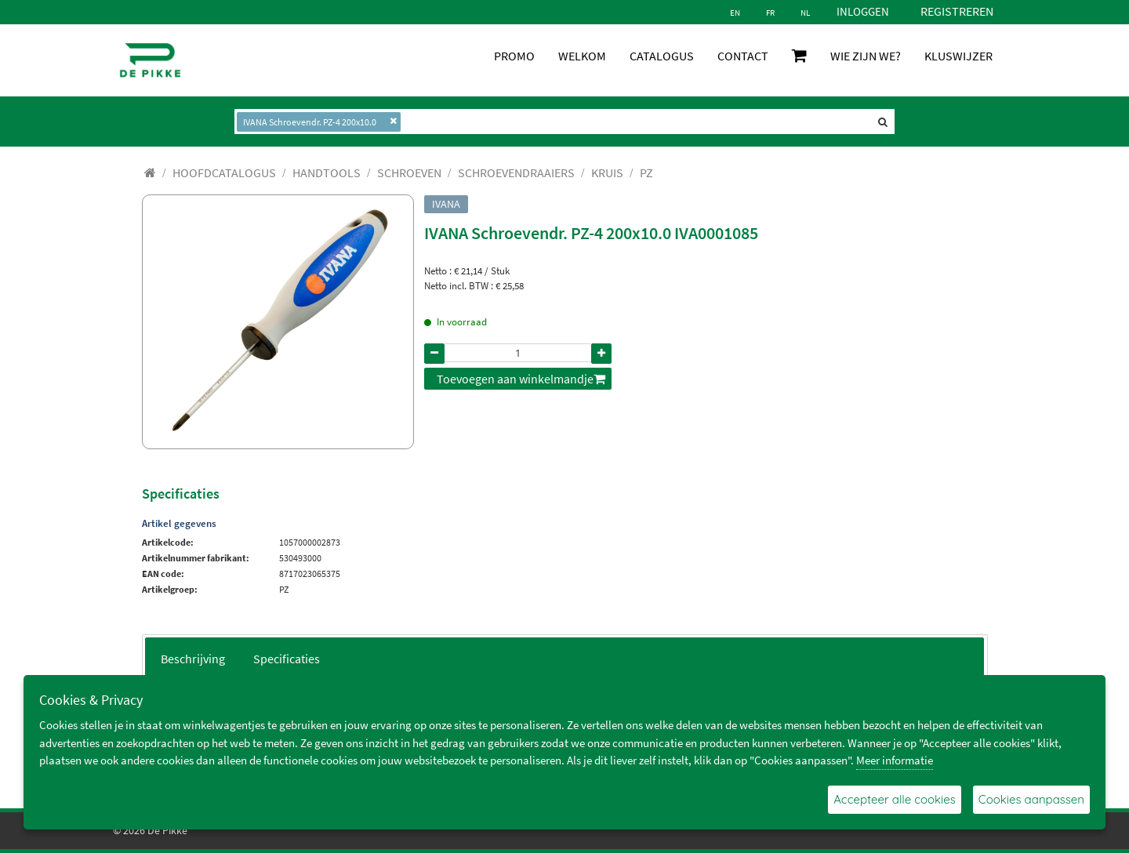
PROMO (514, 56)
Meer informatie (894, 760)
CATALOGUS (662, 56)
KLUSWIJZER (958, 56)
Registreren (956, 11)
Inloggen (863, 11)
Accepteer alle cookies (894, 799)
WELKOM (582, 56)
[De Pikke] (150, 60)
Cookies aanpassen (1031, 799)
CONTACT (742, 56)
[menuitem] (224, 172)
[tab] (193, 657)
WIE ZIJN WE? (865, 56)
